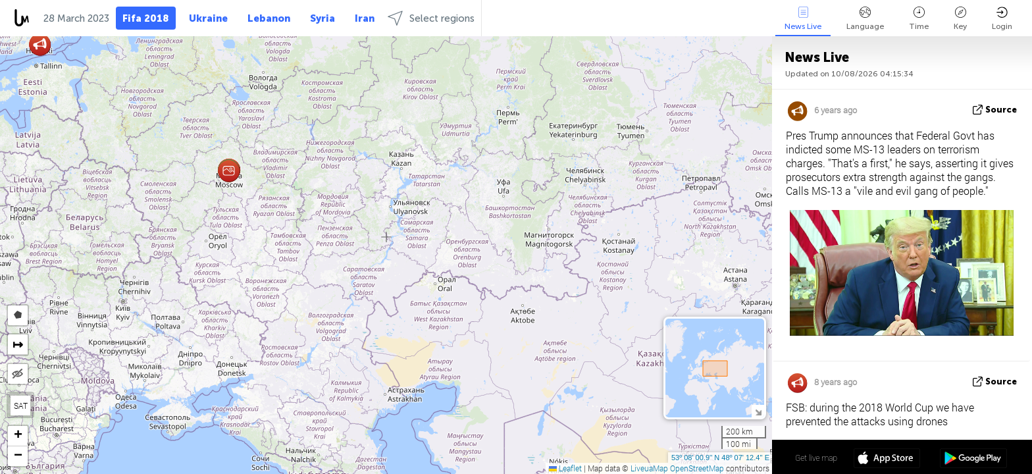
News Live (803, 19)
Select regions (431, 18)
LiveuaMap (649, 468)
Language (865, 19)
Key (960, 19)
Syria (322, 18)
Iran (364, 18)
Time (919, 19)
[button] (229, 171)
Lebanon (268, 18)
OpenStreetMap (697, 468)
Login (1002, 19)
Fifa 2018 (145, 18)
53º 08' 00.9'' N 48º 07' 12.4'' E (720, 457)
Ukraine (208, 18)
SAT (21, 405)
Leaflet (565, 468)
